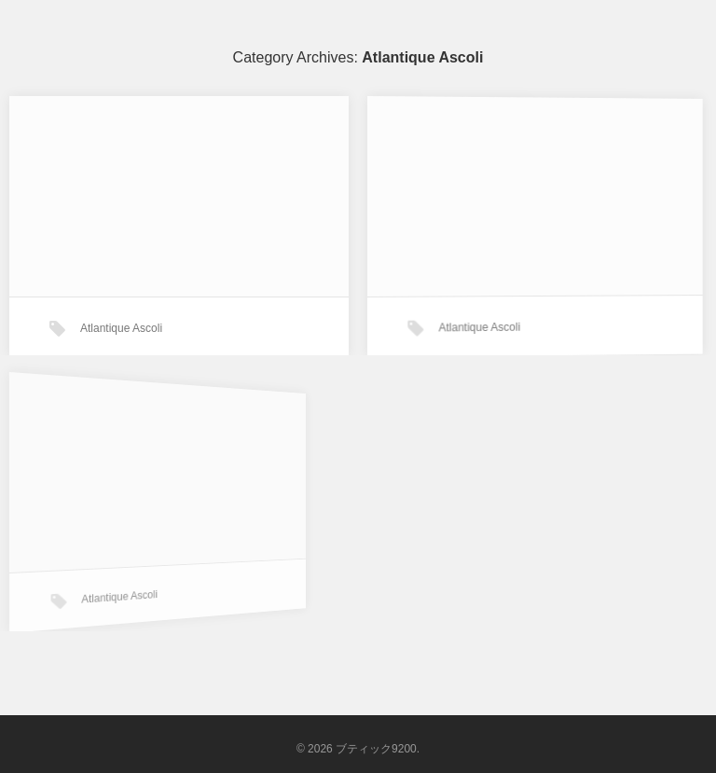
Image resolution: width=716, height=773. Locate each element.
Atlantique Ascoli (121, 328)
